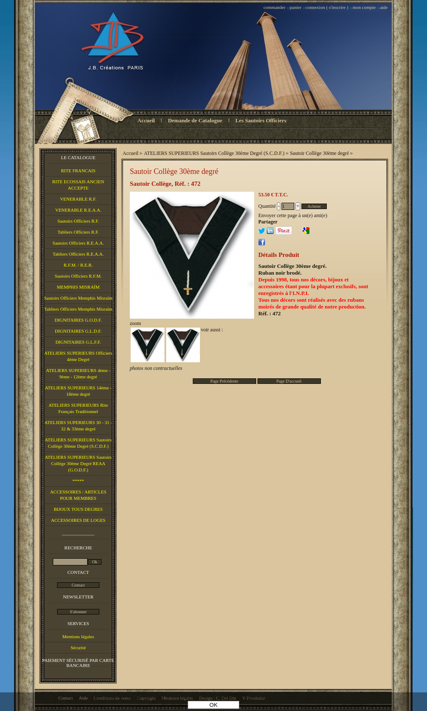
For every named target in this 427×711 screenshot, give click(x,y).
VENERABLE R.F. (78, 198)
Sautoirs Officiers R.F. (78, 220)
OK (213, 705)
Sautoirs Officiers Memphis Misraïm (78, 297)
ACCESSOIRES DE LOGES (78, 520)
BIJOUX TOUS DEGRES (78, 509)
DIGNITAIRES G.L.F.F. (78, 341)
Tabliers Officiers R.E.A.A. (78, 253)
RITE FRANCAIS (78, 170)
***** (78, 480)
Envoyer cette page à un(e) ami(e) (292, 215)
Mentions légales (78, 636)
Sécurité (78, 647)
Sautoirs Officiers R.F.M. (78, 275)
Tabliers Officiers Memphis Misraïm (78, 308)
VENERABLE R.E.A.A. (78, 209)
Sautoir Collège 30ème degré (174, 171)
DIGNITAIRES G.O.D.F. (78, 319)
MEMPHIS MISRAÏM (78, 286)
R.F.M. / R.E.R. (78, 264)
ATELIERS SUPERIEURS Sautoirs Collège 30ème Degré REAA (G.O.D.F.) (78, 463)
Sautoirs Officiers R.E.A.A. (78, 242)
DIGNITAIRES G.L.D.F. (78, 330)
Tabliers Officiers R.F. (78, 231)
